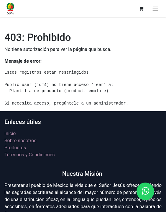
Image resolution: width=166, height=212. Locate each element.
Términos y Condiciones (29, 155)
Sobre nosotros (20, 140)
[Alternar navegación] (155, 8)
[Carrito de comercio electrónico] (141, 8)
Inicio (10, 133)
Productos (15, 147)
